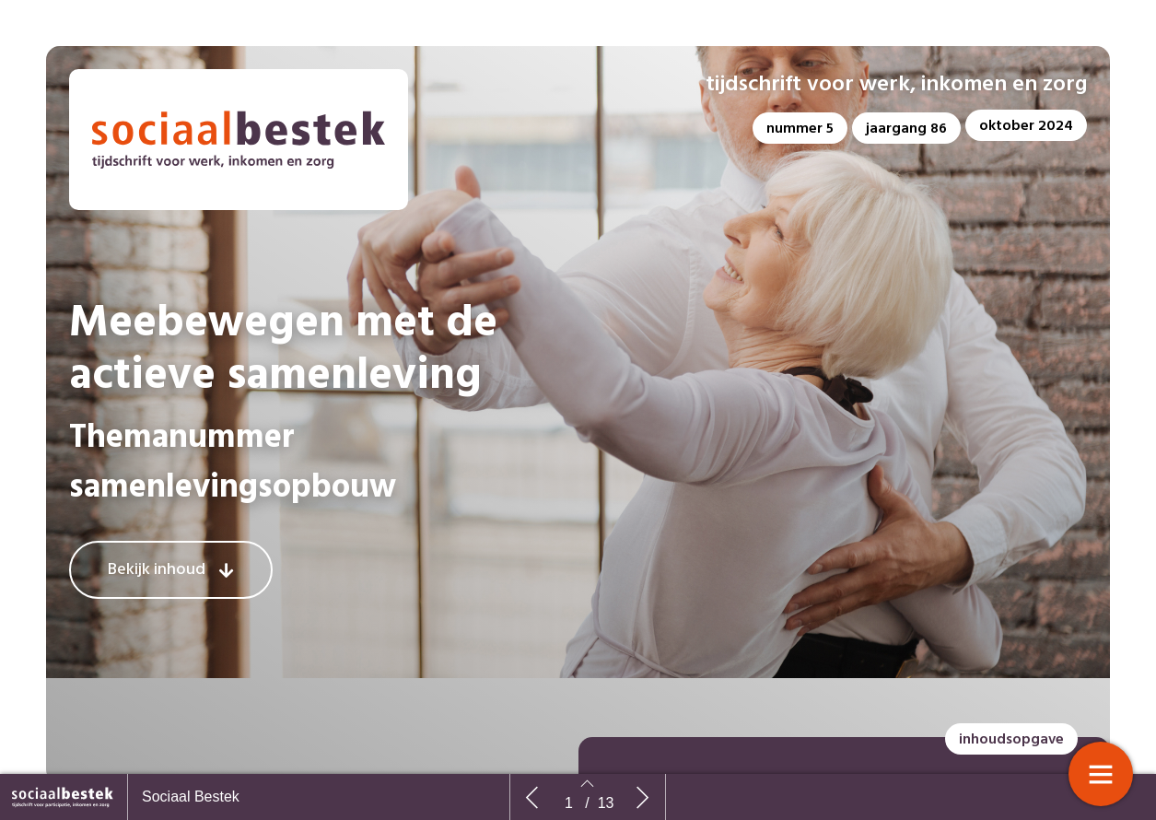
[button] (800, 128)
